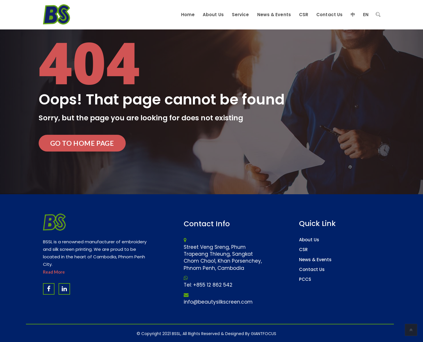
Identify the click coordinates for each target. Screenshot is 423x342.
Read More (54, 271)
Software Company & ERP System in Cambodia (228, 330)
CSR (303, 249)
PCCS (305, 279)
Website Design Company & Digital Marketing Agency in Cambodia (191, 330)
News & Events (315, 260)
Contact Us (312, 269)
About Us (309, 240)
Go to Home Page (82, 143)
